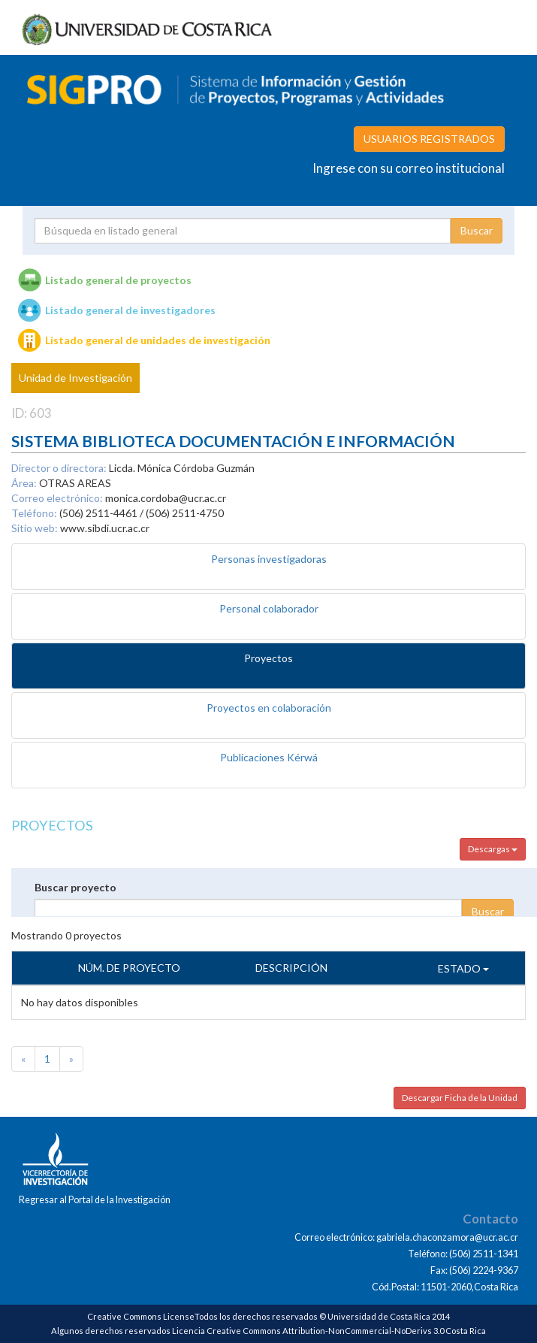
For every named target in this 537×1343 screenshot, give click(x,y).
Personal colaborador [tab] (268, 608)
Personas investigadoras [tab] (269, 558)
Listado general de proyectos (118, 280)
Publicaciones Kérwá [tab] (269, 757)
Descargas (492, 848)
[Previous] (23, 1059)
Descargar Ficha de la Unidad (459, 1097)
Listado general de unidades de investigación (157, 340)
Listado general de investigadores (130, 310)
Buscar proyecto (75, 887)
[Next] (71, 1059)
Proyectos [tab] (268, 658)
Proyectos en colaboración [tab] (269, 707)
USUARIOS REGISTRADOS (429, 138)
